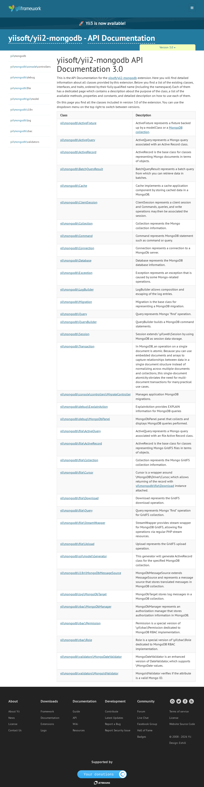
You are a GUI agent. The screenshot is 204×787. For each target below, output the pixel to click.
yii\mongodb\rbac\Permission (80, 623)
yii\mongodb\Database (75, 260)
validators (24, 142)
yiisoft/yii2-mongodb (45, 37)
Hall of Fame (144, 730)
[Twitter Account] (178, 701)
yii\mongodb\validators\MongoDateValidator (91, 657)
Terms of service (179, 711)
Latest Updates (114, 718)
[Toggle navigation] (192, 8)
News (11, 718)
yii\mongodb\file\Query (76, 510)
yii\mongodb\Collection (76, 223)
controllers (30, 66)
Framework (47, 711)
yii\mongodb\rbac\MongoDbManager (85, 606)
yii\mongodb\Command (76, 236)
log (20, 120)
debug (22, 77)
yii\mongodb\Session (74, 334)
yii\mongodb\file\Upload (77, 544)
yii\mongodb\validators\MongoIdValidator (89, 673)
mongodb (18, 56)
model (24, 99)
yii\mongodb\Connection (77, 248)
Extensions (47, 724)
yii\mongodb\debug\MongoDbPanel (85, 419)
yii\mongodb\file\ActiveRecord (81, 443)
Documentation (50, 718)
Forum (141, 711)
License (12, 724)
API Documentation (121, 37)
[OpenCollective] (102, 774)
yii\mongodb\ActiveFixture (78, 123)
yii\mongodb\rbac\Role (76, 640)
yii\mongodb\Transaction (77, 346)
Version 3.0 (168, 47)
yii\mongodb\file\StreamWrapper (82, 523)
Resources (79, 730)
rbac (21, 131)
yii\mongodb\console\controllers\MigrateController (95, 394)
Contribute (111, 711)
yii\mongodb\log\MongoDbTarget (83, 594)
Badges (141, 736)
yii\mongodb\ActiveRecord (78, 152)
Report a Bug (113, 724)
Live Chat (143, 718)
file (20, 88)
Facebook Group (147, 724)
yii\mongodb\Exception (76, 273)
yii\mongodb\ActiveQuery (77, 140)
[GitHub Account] (172, 701)
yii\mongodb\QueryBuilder (78, 322)
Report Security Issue (117, 730)
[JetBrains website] (102, 782)
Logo (44, 730)
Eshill (182, 743)
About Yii (14, 711)
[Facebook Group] (184, 701)
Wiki (75, 724)
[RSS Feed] (191, 701)
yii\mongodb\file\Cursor (76, 472)
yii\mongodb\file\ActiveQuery (80, 431)
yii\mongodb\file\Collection (79, 460)
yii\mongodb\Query (73, 314)
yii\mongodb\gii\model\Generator (83, 556)
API (75, 718)
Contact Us (15, 730)
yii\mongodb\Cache (73, 186)
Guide (76, 711)
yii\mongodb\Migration (76, 302)
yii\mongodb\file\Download (155, 486)
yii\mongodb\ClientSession (78, 202)
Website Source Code (182, 724)
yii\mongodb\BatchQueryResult (81, 169)
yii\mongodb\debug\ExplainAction (84, 407)
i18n (21, 109)
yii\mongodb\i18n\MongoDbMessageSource (90, 573)
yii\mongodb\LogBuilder (77, 289)
